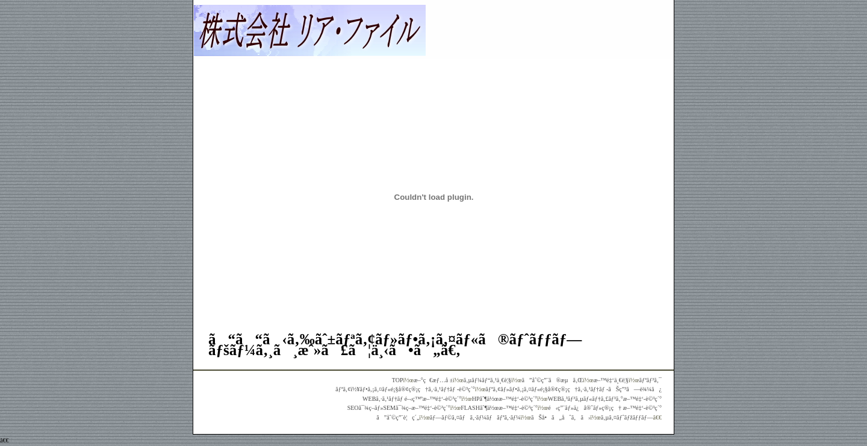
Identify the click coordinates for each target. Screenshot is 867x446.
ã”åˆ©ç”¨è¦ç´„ (397, 417)
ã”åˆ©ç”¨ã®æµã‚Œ (552, 380)
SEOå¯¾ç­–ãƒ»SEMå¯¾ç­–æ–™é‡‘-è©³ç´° (398, 407)
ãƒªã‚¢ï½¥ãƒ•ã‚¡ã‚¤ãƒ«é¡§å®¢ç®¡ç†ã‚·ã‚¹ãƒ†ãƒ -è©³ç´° (405, 389)
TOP (397, 380)
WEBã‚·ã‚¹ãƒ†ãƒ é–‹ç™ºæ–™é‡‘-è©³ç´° (411, 398)
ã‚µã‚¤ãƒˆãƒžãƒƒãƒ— (627, 417)
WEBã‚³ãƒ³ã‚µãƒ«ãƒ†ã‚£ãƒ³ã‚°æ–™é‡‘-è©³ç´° (605, 398)
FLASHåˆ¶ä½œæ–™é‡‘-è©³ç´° (499, 407)
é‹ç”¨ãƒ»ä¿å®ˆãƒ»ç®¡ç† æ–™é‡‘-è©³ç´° (605, 407)
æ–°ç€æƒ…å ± (433, 380)
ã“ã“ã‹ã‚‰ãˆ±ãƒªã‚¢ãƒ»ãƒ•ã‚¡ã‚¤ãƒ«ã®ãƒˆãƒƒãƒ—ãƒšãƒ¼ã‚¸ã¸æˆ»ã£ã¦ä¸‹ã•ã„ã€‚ (395, 344)
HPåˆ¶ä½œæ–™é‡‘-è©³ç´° (505, 398)
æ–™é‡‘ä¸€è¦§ (611, 380)
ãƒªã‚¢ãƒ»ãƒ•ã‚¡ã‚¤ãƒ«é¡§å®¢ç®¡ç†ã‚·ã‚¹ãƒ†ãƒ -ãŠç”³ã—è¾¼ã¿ (573, 389)
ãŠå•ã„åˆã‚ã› (560, 417)
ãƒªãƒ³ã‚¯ (650, 380)
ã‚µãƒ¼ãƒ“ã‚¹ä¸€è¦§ (487, 380)
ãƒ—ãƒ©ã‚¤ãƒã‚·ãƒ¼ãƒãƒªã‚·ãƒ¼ (475, 417)
